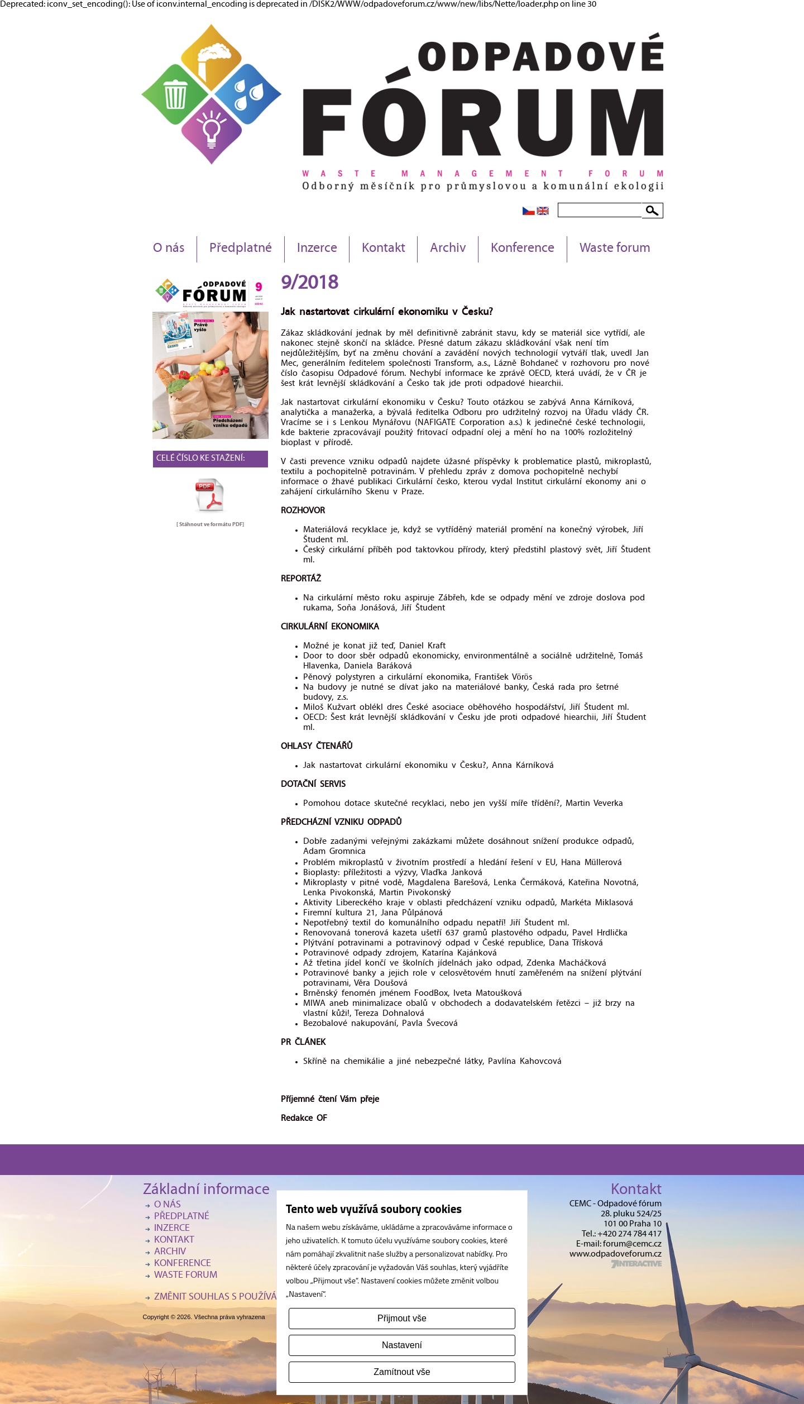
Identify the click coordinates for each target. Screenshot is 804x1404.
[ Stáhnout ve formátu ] (210, 524)
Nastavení (402, 1345)
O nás (169, 249)
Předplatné (240, 249)
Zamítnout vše (402, 1372)
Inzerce (317, 249)
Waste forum (615, 249)
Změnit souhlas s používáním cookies (243, 1297)
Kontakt (383, 249)
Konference (522, 249)
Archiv (448, 249)
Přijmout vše (402, 1318)
